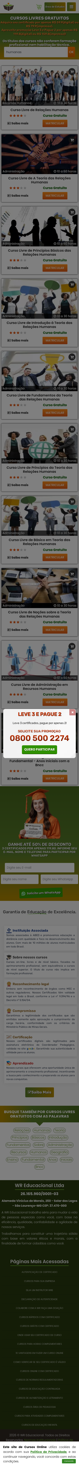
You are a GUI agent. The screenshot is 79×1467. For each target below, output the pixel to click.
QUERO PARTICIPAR (39, 749)
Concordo (69, 1461)
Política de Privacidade (48, 1452)
